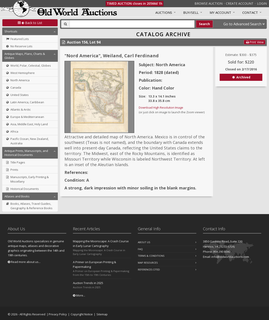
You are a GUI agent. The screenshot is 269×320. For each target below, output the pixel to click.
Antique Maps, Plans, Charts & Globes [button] (24, 56)
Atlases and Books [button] (17, 196)
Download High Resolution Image (161, 107)
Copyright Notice (82, 314)
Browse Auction (209, 3)
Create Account (239, 3)
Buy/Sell (191, 12)
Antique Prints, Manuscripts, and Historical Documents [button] (26, 153)
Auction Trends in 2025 (88, 283)
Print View (254, 42)
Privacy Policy (58, 314)
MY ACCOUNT (220, 12)
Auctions (163, 12)
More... (79, 295)
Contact (250, 12)
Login (262, 3)
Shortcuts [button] (10, 31)
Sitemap (102, 314)
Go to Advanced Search (244, 24)
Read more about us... (24, 262)
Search (204, 24)
